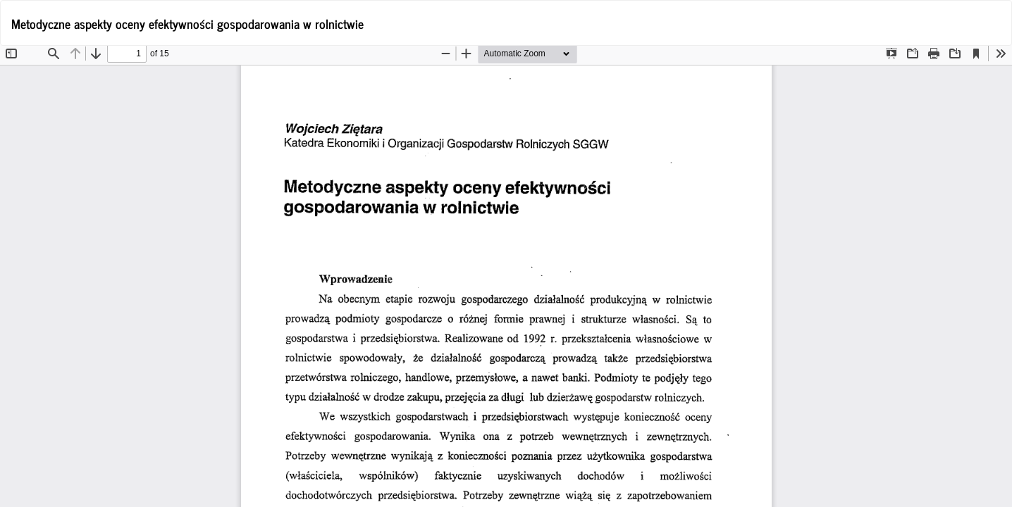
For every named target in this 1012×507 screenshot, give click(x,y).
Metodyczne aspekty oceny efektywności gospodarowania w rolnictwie (187, 23)
